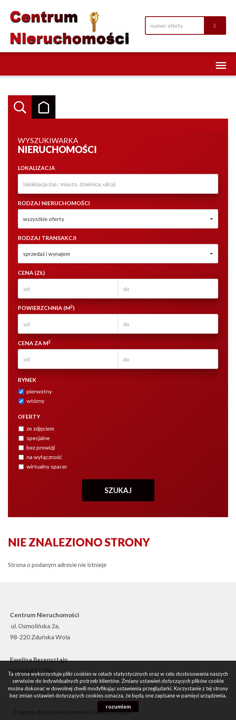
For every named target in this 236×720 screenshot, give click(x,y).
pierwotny (35, 391)
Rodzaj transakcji (47, 237)
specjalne (34, 438)
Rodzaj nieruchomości (54, 203)
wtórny (31, 400)
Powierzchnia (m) (46, 307)
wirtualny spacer (43, 466)
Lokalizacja (36, 167)
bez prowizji (37, 447)
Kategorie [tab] (43, 107)
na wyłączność (40, 457)
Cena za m (34, 342)
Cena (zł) (31, 272)
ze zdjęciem (36, 428)
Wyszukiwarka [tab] (20, 107)
